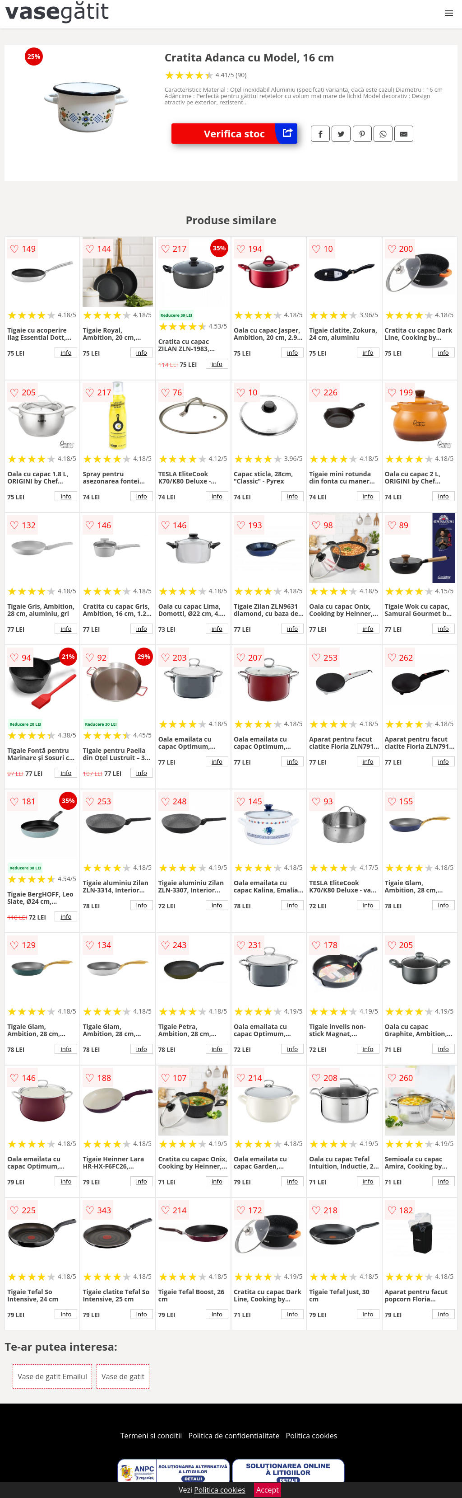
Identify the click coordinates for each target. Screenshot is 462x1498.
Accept (267, 1490)
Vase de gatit (123, 1376)
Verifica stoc (250, 133)
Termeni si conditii (151, 1436)
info (65, 352)
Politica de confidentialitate (234, 1436)
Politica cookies (311, 1436)
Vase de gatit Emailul (52, 1376)
